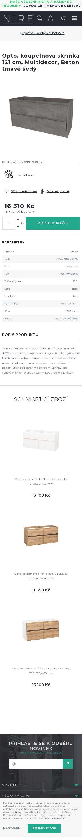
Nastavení (12, 828)
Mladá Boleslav (63, 6)
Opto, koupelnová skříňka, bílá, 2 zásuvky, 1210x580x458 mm (41, 481)
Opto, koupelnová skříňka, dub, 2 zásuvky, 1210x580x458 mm (41, 576)
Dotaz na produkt (58, 191)
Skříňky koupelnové (50, 33)
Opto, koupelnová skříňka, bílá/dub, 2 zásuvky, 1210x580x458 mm (41, 671)
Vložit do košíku (53, 223)
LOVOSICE (34, 6)
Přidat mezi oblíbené (24, 191)
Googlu (19, 812)
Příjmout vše (44, 828)
